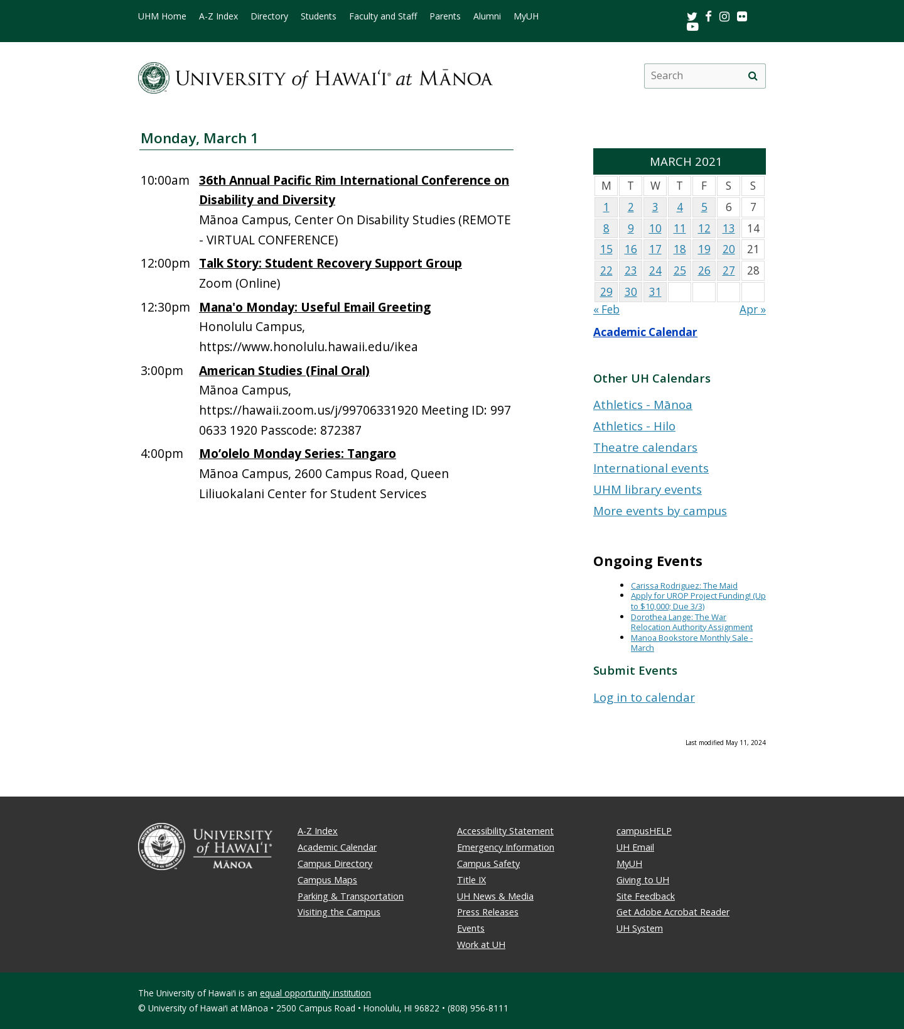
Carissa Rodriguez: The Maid (684, 585)
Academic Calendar (645, 332)
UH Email (635, 847)
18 (680, 249)
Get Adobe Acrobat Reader (672, 912)
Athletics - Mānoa (642, 404)
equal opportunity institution (315, 993)
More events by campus (660, 510)
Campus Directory (335, 863)
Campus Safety (488, 863)
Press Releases (488, 912)
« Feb (606, 309)
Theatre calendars (645, 447)
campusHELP (644, 831)
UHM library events (647, 489)
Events (471, 928)
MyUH (526, 16)
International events (651, 468)
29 (606, 292)
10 (655, 228)
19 (704, 249)
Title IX (471, 880)
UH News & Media (495, 896)
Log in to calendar (644, 697)
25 (680, 270)
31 (655, 292)
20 (729, 249)
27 (729, 270)
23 (631, 270)
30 (631, 292)
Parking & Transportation (351, 896)
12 (704, 228)
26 (704, 270)
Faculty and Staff (383, 16)
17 (655, 249)
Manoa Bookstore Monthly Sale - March (692, 643)
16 (631, 249)
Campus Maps (327, 880)
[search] (752, 76)
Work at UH (481, 944)
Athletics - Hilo (634, 425)
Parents (445, 16)
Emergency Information (505, 847)
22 (606, 270)
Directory (269, 16)
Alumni (487, 16)
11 (680, 228)
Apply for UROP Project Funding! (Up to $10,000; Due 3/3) (698, 601)
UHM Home (162, 16)
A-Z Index (218, 16)
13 (729, 228)
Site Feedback (645, 896)
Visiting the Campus (339, 912)
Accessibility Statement (505, 831)
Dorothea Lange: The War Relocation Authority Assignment (692, 622)
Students (318, 16)
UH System (639, 928)
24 (655, 270)
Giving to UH (642, 880)
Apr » (753, 309)
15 (606, 249)
